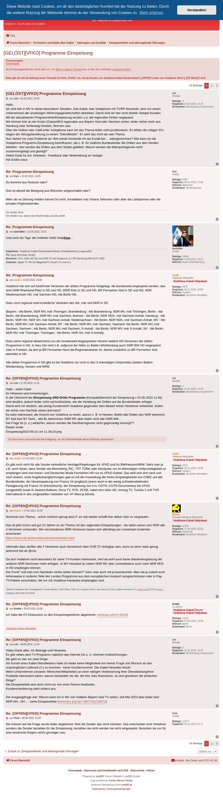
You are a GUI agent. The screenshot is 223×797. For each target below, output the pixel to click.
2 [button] (212, 86)
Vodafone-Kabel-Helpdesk (21, 628)
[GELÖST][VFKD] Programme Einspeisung (48, 53)
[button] (217, 85)
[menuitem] (10, 35)
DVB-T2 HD (143, 589)
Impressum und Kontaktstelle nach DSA (106, 770)
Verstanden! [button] (196, 10)
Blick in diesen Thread (68, 69)
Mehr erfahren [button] (151, 13)
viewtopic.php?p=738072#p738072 (82, 701)
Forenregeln (13, 63)
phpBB (99, 776)
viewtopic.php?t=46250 (112, 614)
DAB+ (160, 589)
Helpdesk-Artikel (121, 69)
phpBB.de (127, 784)
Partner (150, 770)
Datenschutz (137, 770)
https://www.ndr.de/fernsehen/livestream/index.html (40, 538)
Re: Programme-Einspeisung (30, 172)
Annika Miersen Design (121, 780)
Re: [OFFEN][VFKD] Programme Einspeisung (43, 378)
